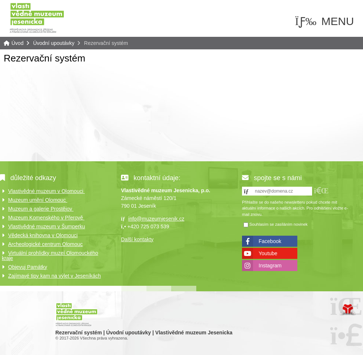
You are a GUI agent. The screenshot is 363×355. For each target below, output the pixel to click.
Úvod (37, 17)
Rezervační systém (44, 58)
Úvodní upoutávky (54, 43)
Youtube (268, 253)
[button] (321, 190)
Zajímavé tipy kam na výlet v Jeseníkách (54, 276)
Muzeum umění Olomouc (37, 200)
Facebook (270, 241)
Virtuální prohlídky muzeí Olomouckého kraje (50, 255)
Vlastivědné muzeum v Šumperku (46, 226)
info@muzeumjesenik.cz (156, 219)
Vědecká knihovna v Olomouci (42, 235)
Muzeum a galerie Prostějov (40, 209)
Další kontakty (137, 239)
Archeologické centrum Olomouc (45, 244)
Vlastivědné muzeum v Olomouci (46, 191)
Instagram (270, 265)
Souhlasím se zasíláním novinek (278, 224)
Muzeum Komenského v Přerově (46, 218)
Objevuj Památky (27, 267)
